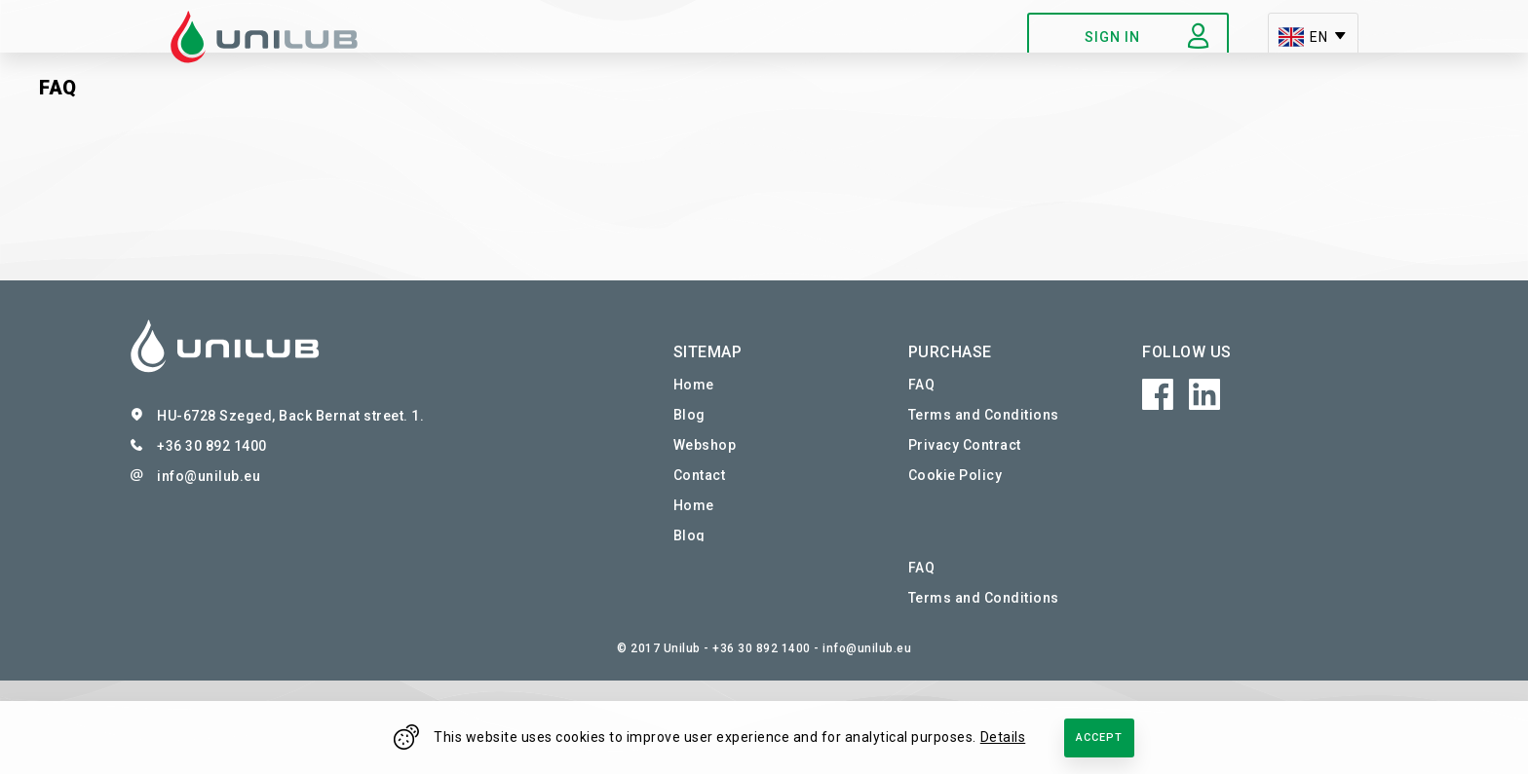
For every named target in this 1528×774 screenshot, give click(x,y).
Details (1003, 737)
